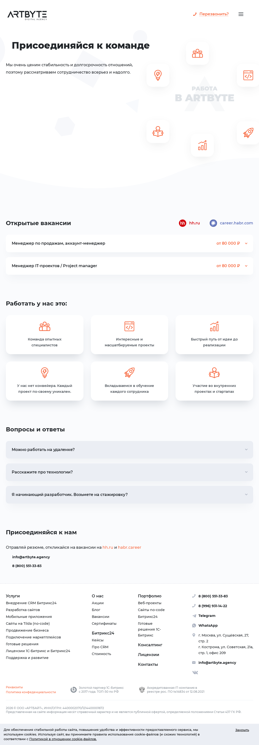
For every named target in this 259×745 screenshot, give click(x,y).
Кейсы (98, 640)
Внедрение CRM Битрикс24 (31, 603)
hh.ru (108, 547)
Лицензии (148, 654)
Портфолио (149, 596)
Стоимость (101, 654)
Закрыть (242, 730)
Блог (96, 610)
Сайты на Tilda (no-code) (28, 623)
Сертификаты (104, 623)
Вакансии (100, 616)
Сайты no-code (151, 610)
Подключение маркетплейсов (33, 637)
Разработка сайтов (23, 610)
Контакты (148, 664)
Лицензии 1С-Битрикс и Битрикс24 (38, 651)
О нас (98, 596)
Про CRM (100, 647)
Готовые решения (22, 644)
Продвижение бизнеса (27, 630)
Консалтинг (150, 645)
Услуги (13, 596)
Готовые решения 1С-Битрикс (149, 629)
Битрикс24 (103, 633)
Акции (98, 603)
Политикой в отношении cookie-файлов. (63, 739)
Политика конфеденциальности (31, 692)
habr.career (129, 547)
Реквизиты (14, 687)
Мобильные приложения (29, 616)
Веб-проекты (149, 603)
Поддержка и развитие (27, 658)
